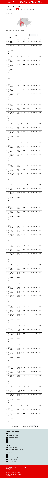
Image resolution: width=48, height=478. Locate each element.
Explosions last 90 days (13, 437)
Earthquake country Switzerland (15, 454)
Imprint (7, 474)
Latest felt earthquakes (13, 435)
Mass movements (30, 9)
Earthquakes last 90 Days (13, 433)
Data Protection (18, 474)
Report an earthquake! (13, 447)
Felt (14, 9)
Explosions (22, 9)
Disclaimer (12, 474)
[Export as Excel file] (35, 35)
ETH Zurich (10, 475)
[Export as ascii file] (37, 35)
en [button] (31, 2)
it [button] (35, 2)
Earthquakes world (12, 461)
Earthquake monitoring (13, 457)
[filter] (6, 39)
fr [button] (33, 2)
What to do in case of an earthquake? (16, 449)
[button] (8, 2)
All (17, 9)
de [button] (29, 2)
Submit (32, 35)
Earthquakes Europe (13, 459)
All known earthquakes (13, 442)
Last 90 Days (9, 9)
